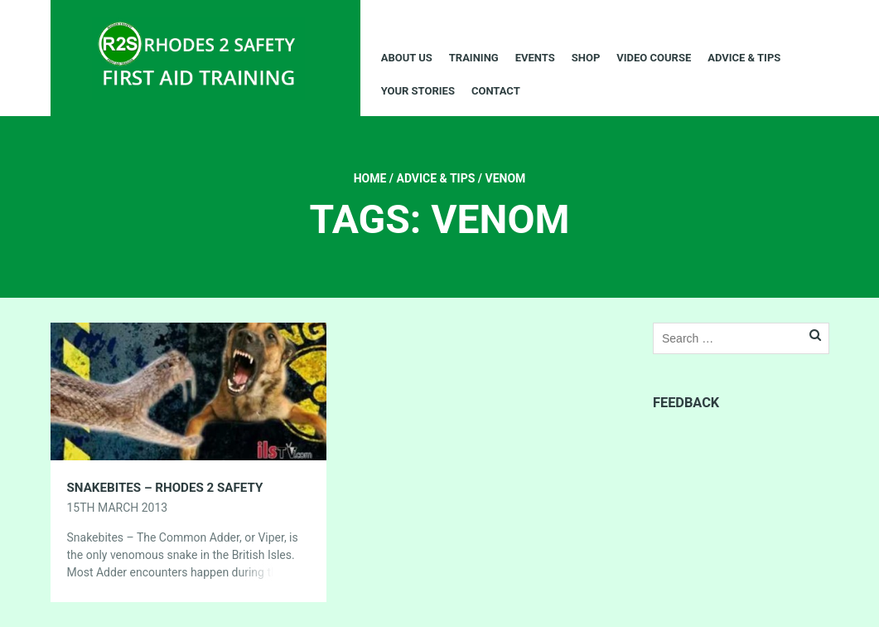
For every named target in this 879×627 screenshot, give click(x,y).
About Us (406, 57)
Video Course (653, 57)
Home (370, 178)
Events (535, 57)
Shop (586, 57)
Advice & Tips (744, 57)
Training (474, 57)
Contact (495, 91)
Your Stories (418, 91)
